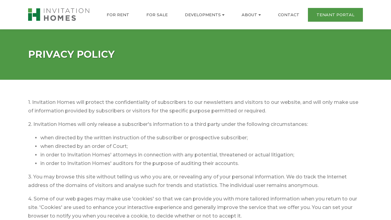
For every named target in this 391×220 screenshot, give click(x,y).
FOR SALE (157, 14)
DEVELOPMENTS (205, 15)
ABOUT (251, 15)
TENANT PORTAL (335, 14)
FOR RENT (118, 14)
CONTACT (288, 14)
